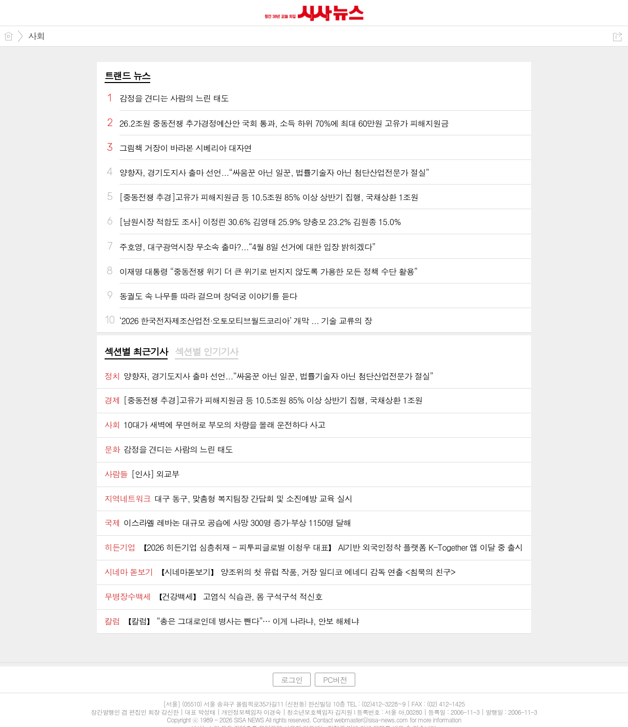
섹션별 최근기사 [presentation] (136, 352)
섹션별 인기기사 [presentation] (206, 352)
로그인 (291, 679)
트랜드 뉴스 (128, 75)
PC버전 (335, 679)
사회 (36, 36)
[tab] (136, 352)
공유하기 (617, 37)
